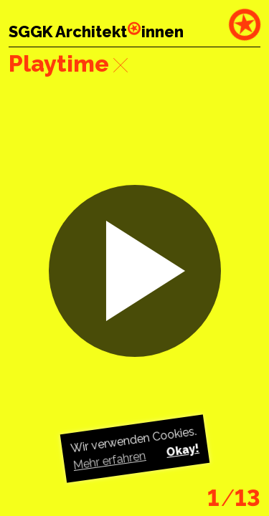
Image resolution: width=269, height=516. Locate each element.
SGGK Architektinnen (96, 32)
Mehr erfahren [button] (109, 460)
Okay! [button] (182, 450)
